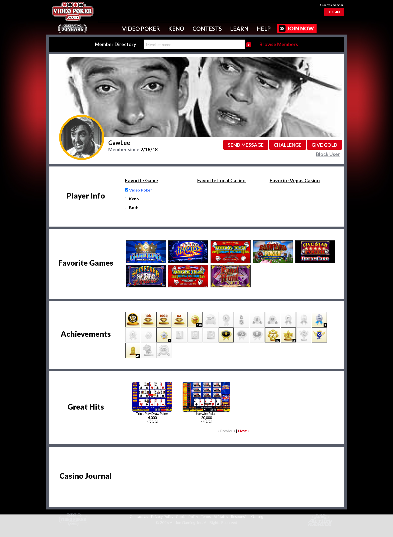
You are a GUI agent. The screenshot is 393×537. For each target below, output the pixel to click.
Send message (246, 145)
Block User (328, 154)
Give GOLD (324, 145)
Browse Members (278, 44)
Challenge (288, 145)
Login (334, 12)
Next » (243, 430)
